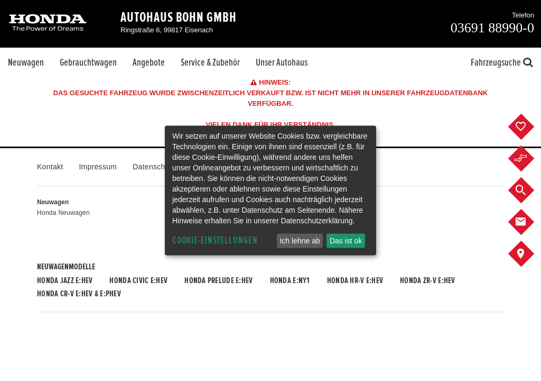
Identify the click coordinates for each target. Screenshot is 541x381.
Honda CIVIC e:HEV (138, 280)
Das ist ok (346, 241)
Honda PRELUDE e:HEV (218, 280)
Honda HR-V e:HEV (355, 280)
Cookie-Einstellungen (215, 240)
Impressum (98, 166)
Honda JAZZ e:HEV (64, 280)
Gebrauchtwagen (88, 62)
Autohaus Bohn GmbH (178, 17)
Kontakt (50, 166)
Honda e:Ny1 (290, 280)
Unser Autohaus (281, 62)
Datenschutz (154, 166)
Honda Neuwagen (63, 212)
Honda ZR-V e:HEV (427, 280)
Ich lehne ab (299, 241)
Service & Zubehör (210, 62)
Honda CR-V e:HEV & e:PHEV (79, 293)
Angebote (149, 62)
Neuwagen (26, 62)
